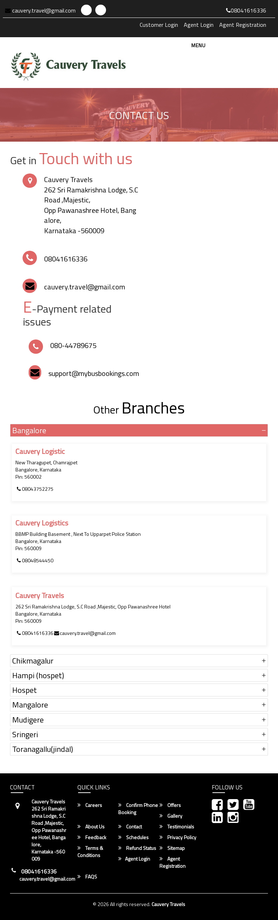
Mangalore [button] (30, 705)
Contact (130, 826)
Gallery (170, 815)
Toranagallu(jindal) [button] (42, 749)
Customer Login (159, 24)
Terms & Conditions (90, 852)
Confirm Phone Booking (138, 809)
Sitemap (172, 848)
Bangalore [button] (29, 430)
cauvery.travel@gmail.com (40, 10)
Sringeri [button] (25, 734)
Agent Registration (242, 24)
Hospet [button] (24, 690)
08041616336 (246, 10)
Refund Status (137, 848)
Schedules (133, 837)
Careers (89, 805)
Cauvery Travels (168, 904)
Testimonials (176, 826)
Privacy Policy (177, 837)
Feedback (91, 837)
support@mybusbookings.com (93, 373)
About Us (91, 826)
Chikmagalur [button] (32, 661)
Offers (170, 805)
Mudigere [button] (28, 720)
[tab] (139, 430)
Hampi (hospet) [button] (38, 675)
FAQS (87, 876)
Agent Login (199, 24)
